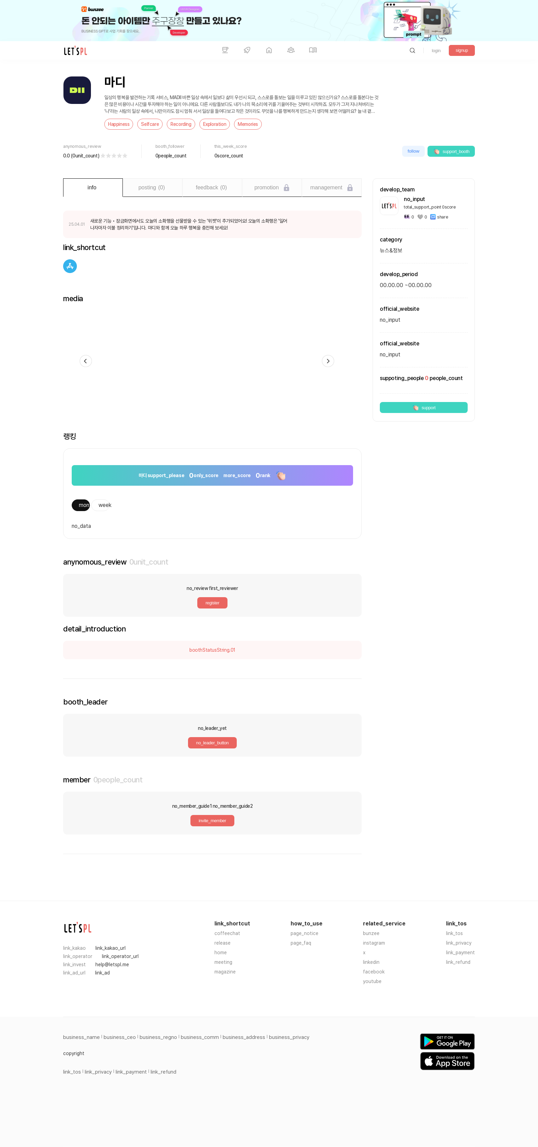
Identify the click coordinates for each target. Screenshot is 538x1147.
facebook (374, 971)
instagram (374, 943)
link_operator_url (120, 956)
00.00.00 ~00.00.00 (406, 285)
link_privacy (458, 943)
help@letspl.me (112, 964)
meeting (223, 962)
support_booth (451, 151)
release (222, 943)
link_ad (102, 972)
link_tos (454, 933)
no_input (390, 354)
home (220, 952)
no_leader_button (212, 742)
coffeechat (227, 933)
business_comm (200, 1037)
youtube (372, 981)
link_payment (460, 952)
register (212, 602)
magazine (225, 971)
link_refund (458, 962)
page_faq (301, 943)
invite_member (212, 820)
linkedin (371, 962)
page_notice (304, 933)
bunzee (371, 933)
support (424, 407)
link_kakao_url (110, 948)
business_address (244, 1037)
